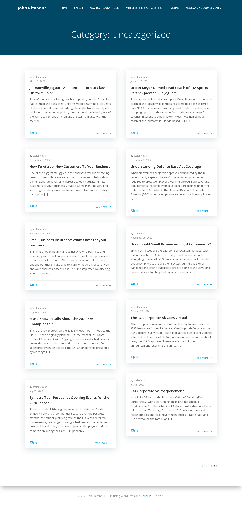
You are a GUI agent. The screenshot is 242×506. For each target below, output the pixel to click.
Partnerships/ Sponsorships (144, 7)
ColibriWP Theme (152, 496)
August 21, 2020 (39, 313)
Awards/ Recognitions (104, 7)
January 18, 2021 (140, 82)
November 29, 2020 (41, 234)
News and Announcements (203, 7)
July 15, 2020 (138, 385)
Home (64, 7)
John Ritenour (31, 7)
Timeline (174, 7)
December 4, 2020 (141, 160)
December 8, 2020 (40, 160)
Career (78, 7)
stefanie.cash (40, 77)
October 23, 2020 (140, 311)
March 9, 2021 (38, 82)
